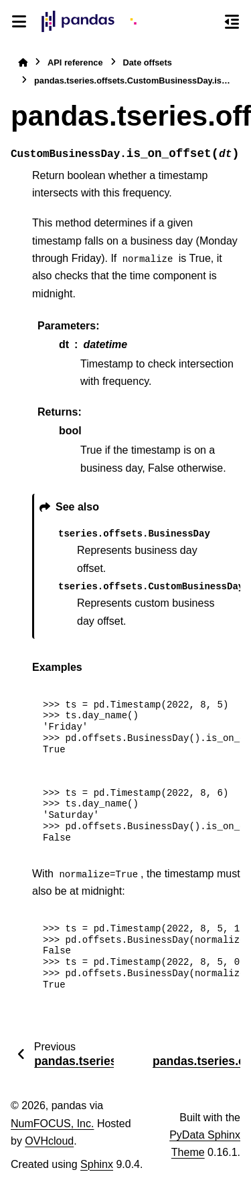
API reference (75, 62)
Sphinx (96, 1164)
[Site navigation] (19, 21)
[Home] (22, 62)
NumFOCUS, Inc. (52, 1123)
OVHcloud (49, 1141)
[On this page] (232, 21)
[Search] (207, 22)
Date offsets (147, 62)
